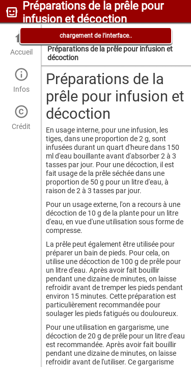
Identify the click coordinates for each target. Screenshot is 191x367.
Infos (21, 80)
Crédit (21, 117)
